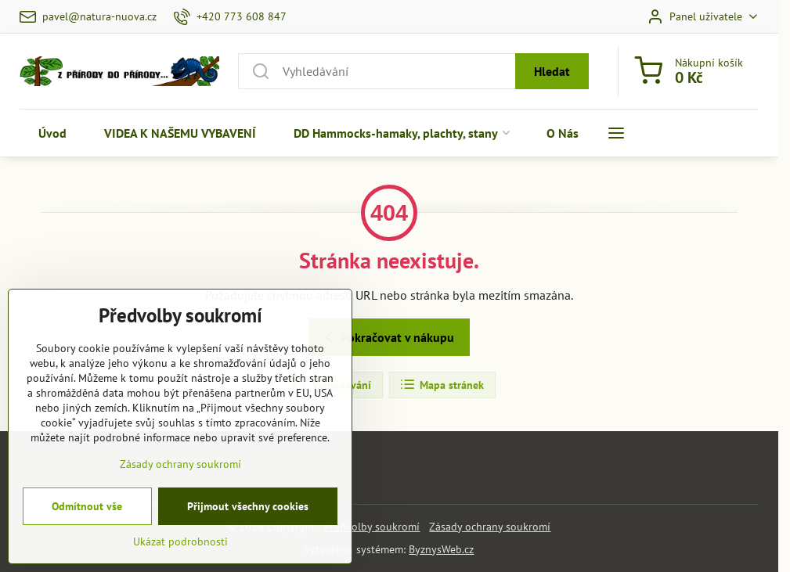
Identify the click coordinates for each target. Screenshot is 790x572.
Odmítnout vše (87, 545)
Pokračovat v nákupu (386, 337)
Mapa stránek (441, 385)
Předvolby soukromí (372, 527)
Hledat (552, 71)
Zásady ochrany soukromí (489, 527)
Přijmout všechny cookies (247, 545)
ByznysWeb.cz (441, 549)
